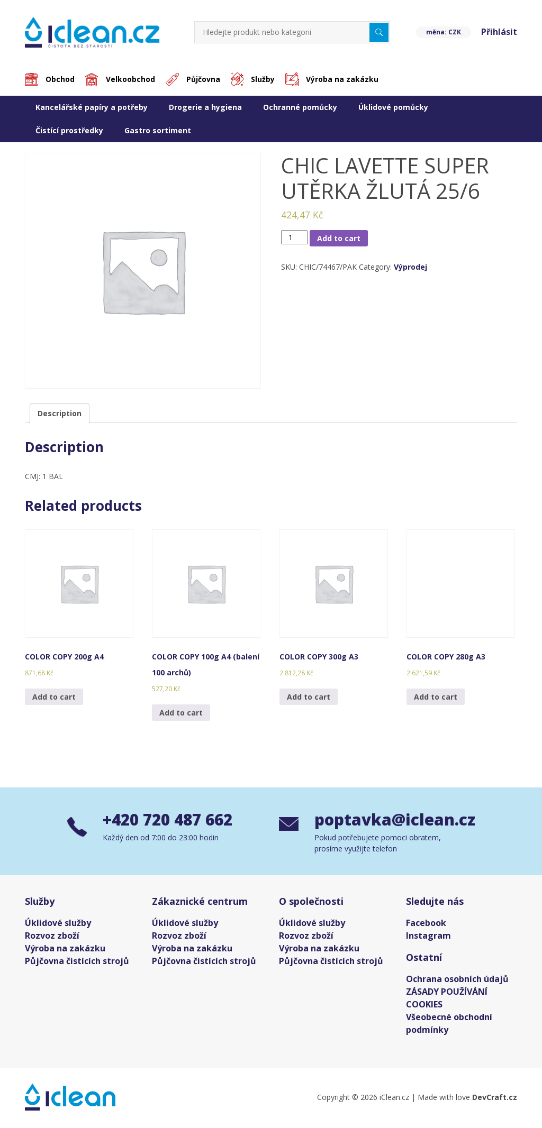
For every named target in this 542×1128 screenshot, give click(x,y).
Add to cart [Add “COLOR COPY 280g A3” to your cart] (435, 697)
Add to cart (338, 238)
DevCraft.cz (494, 1098)
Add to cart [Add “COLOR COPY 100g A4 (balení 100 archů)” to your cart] (181, 713)
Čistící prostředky (69, 130)
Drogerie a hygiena (205, 107)
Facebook (426, 924)
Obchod (60, 80)
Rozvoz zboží (52, 936)
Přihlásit (499, 32)
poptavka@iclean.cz (394, 821)
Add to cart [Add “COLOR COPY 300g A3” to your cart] (308, 697)
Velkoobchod (131, 80)
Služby (265, 80)
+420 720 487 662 (171, 821)
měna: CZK (442, 31)
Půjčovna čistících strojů (77, 962)
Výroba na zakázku (345, 80)
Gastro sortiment (157, 130)
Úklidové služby (58, 924)
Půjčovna (205, 80)
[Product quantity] (294, 237)
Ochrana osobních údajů (457, 980)
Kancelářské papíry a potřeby (91, 107)
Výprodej (410, 267)
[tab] (59, 413)
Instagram (428, 936)
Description (60, 413)
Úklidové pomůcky (393, 107)
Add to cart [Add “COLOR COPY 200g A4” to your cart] (54, 697)
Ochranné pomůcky (300, 107)
